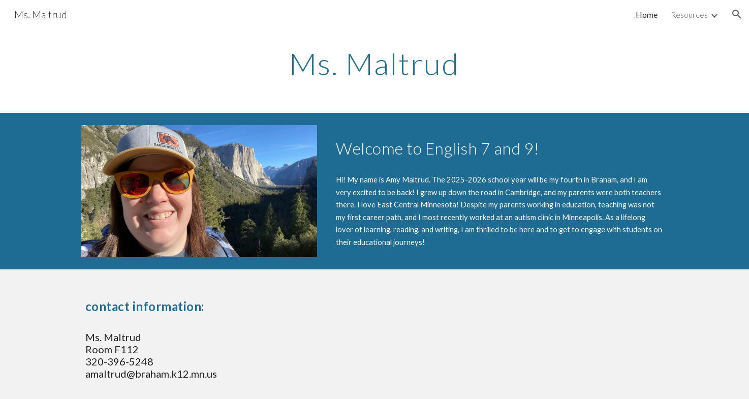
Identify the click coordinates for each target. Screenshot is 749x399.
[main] (374, 63)
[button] (737, 14)
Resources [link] (689, 14)
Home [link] (647, 14)
